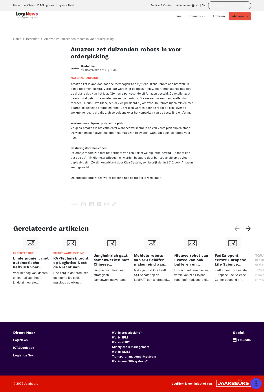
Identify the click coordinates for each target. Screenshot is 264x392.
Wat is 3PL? (120, 337)
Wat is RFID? (121, 342)
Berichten (32, 39)
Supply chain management (130, 347)
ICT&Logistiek (45, 5)
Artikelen (219, 16)
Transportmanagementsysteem (134, 356)
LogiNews (29, 5)
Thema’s (195, 16)
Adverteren (183, 5)
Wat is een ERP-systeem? (130, 361)
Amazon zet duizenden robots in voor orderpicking (79, 39)
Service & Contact (162, 5)
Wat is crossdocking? (127, 332)
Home (16, 5)
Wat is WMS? (121, 352)
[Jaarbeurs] (233, 383)
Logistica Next (65, 5)
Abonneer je (240, 16)
